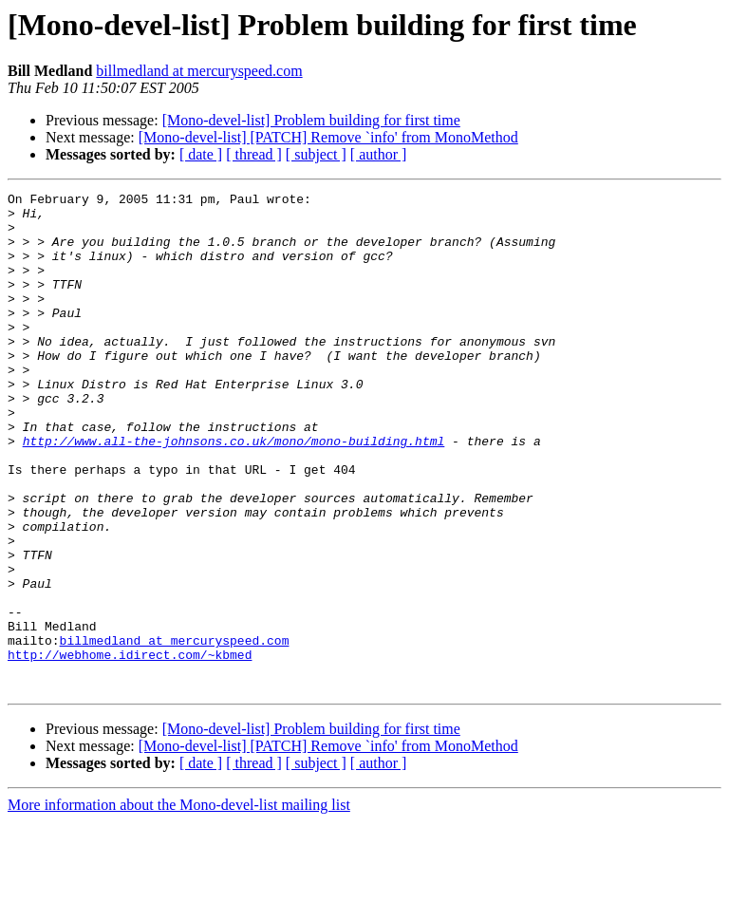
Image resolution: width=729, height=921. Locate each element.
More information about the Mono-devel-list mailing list (179, 904)
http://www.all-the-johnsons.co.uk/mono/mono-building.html (234, 491)
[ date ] (200, 154)
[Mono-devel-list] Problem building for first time (311, 120)
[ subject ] (316, 154)
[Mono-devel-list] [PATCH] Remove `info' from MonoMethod (328, 137)
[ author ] (378, 154)
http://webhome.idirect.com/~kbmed (130, 748)
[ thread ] (254, 154)
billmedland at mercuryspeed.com (199, 71)
